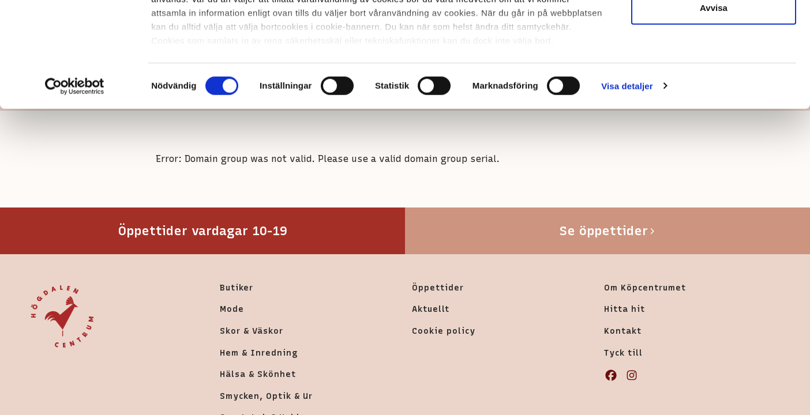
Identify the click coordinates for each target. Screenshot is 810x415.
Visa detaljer (626, 184)
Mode (232, 309)
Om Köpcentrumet (645, 287)
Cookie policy (443, 331)
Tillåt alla (713, 30)
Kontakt (623, 331)
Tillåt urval (714, 68)
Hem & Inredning (259, 353)
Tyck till (623, 353)
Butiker (236, 287)
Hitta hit (624, 309)
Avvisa (713, 106)
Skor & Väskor (251, 331)
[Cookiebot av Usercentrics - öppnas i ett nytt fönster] (74, 184)
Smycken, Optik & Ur (266, 396)
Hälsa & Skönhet (258, 374)
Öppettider (438, 287)
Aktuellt (430, 309)
